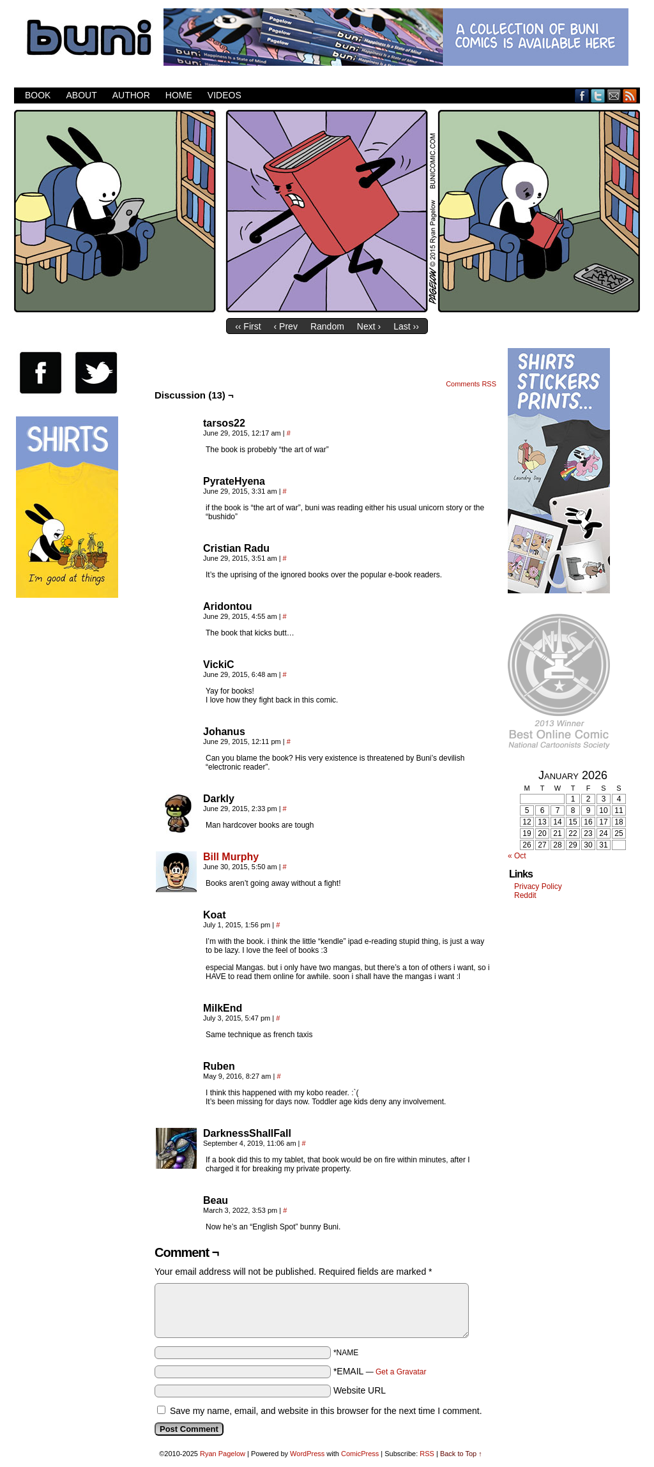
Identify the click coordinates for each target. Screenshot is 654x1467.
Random (327, 326)
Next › (369, 326)
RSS (630, 95)
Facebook (582, 95)
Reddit (525, 895)
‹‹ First (248, 326)
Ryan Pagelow (222, 1453)
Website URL (359, 1390)
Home (178, 95)
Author (131, 95)
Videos (224, 95)
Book (37, 95)
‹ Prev (286, 326)
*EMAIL (380, 1371)
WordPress (307, 1453)
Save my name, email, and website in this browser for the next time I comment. (326, 1411)
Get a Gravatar (401, 1371)
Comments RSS (471, 384)
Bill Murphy (231, 856)
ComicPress (360, 1453)
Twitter (598, 95)
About (81, 95)
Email (614, 95)
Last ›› (406, 326)
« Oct (517, 855)
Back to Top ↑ (461, 1453)
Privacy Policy (538, 886)
